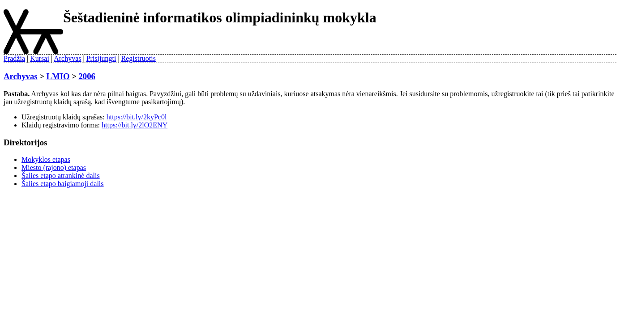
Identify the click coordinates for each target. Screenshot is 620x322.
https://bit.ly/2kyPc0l (137, 117)
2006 (87, 76)
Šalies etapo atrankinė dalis (60, 175)
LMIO (58, 76)
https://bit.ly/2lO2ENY (134, 125)
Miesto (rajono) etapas (53, 167)
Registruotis (138, 58)
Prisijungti (101, 58)
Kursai (39, 58)
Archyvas (67, 58)
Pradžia (14, 58)
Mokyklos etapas (45, 159)
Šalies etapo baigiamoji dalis (62, 183)
